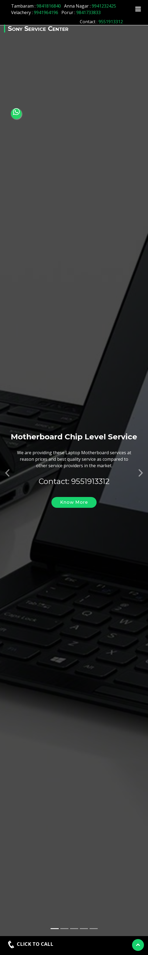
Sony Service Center (38, 28)
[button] (7, 455)
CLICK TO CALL (30, 944)
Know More (74, 486)
